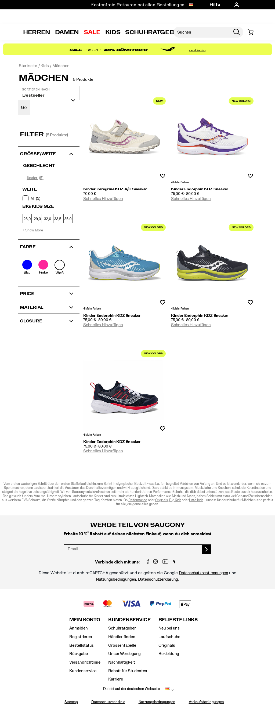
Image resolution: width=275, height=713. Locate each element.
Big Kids (175, 500)
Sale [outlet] (92, 32)
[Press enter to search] (236, 32)
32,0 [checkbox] (47, 219)
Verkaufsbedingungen (206, 702)
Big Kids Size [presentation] (38, 206)
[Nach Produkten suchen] (201, 32)
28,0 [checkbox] (27, 219)
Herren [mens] (36, 32)
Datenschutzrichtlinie (108, 702)
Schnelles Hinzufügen (103, 199)
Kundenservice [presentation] (129, 619)
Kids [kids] (113, 32)
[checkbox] (48, 198)
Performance (137, 500)
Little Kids (196, 500)
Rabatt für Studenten (127, 671)
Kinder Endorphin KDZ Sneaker (199, 189)
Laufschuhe (169, 637)
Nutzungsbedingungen (157, 702)
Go (24, 107)
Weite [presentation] (29, 189)
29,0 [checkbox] (37, 219)
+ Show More (32, 230)
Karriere (115, 679)
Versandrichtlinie (84, 662)
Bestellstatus (81, 645)
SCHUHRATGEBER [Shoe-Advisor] (153, 32)
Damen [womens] (67, 32)
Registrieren (80, 637)
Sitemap (71, 702)
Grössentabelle (122, 645)
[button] (48, 153)
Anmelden (78, 628)
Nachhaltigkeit (121, 662)
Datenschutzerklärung (158, 579)
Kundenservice (82, 671)
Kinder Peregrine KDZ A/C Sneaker (115, 189)
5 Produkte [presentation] (83, 79)
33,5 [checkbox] (57, 219)
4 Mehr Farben (180, 182)
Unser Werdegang (124, 654)
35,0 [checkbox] (67, 219)
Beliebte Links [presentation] (178, 619)
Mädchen (43, 78)
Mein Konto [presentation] (84, 619)
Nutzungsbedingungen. (116, 579)
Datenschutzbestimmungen (203, 573)
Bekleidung (168, 654)
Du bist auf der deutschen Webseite (131, 689)
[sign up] (206, 549)
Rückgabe (78, 654)
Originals (161, 500)
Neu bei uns (169, 628)
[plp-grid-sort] (48, 93)
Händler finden (121, 637)
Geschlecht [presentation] (39, 165)
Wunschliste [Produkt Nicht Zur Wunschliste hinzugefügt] (163, 176)
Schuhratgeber (122, 628)
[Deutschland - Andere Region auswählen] (191, 5)
